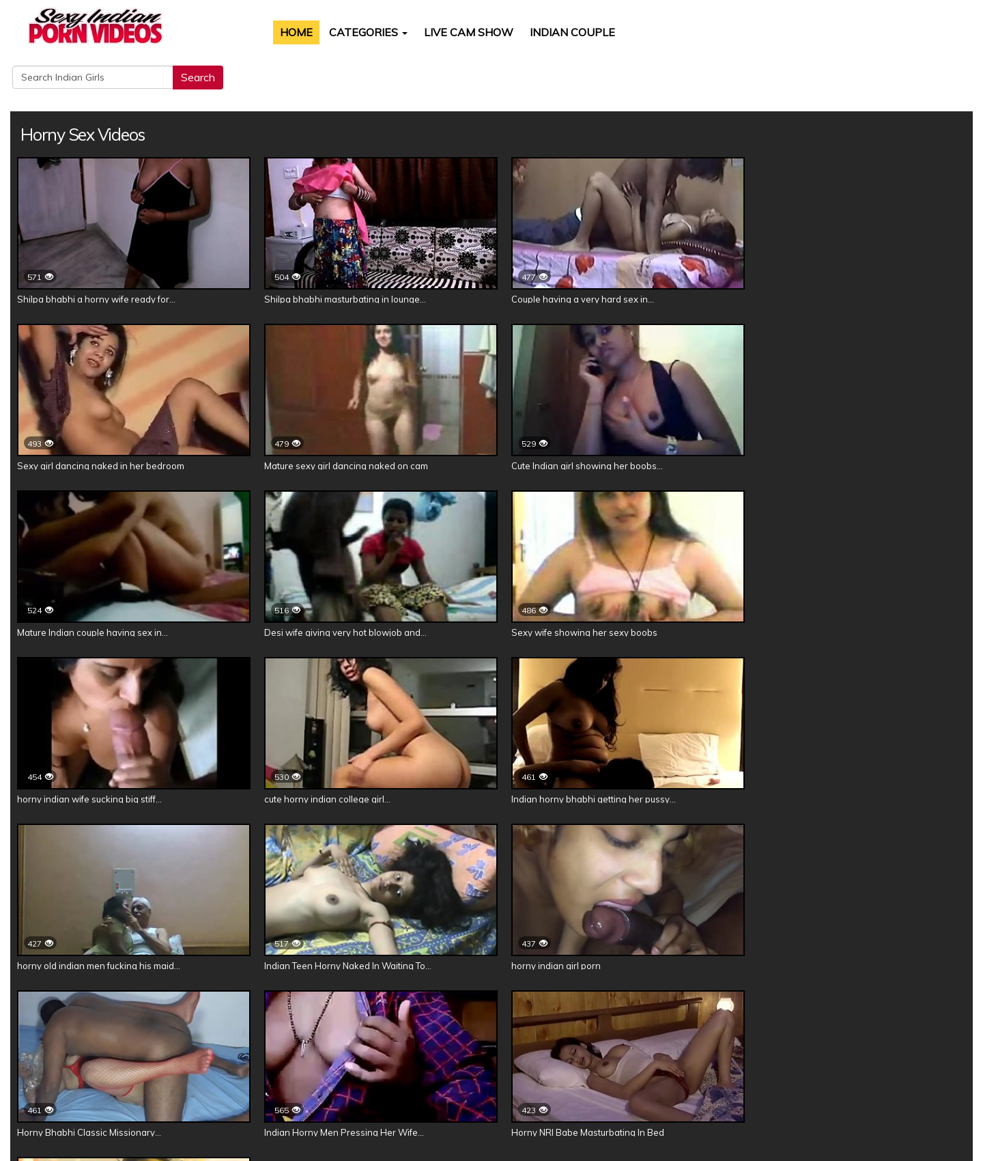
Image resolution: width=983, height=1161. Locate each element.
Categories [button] (351, 32)
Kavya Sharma (376, 1011)
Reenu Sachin (691, 1011)
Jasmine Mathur (466, 1011)
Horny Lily (543, 1011)
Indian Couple (555, 32)
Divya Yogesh (291, 1011)
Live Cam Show (451, 32)
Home (279, 32)
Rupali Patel (613, 1011)
